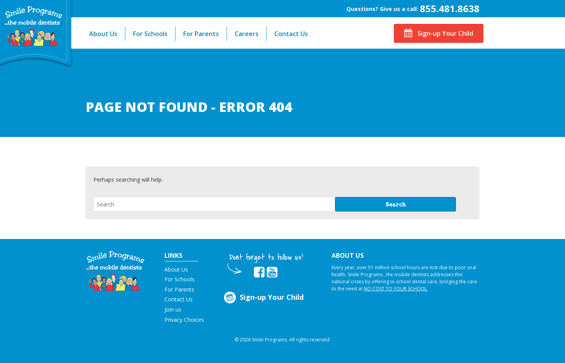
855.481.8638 (449, 8)
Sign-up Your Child (438, 33)
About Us (103, 33)
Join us (172, 309)
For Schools (150, 33)
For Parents (201, 33)
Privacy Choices (184, 319)
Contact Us (291, 33)
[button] (115, 270)
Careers (247, 33)
